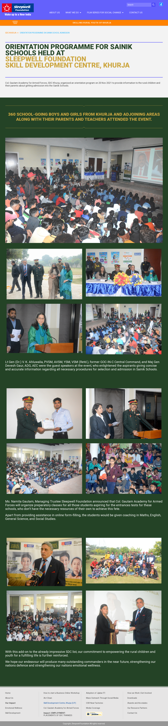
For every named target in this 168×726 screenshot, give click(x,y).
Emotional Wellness (13, 708)
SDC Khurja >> (12, 33)
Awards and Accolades (137, 703)
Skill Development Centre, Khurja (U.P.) (60, 703)
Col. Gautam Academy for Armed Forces (61, 708)
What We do (73, 12)
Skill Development (12, 713)
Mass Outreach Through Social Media (102, 698)
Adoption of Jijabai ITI (95, 693)
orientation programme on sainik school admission (45, 33)
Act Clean (48, 698)
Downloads (132, 698)
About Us (54, 12)
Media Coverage (93, 708)
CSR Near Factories (94, 703)
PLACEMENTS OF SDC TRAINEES (58, 714)
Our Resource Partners (137, 708)
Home (7, 693)
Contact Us (135, 12)
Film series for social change (105, 12)
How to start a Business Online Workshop (62, 693)
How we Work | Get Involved (139, 693)
